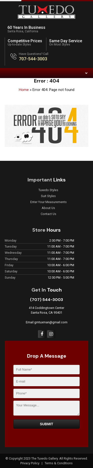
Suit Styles (48, 196)
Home (24, 89)
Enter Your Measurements (48, 202)
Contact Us (48, 214)
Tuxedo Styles (48, 190)
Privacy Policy (30, 463)
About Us (48, 208)
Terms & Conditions (59, 463)
